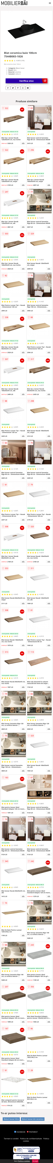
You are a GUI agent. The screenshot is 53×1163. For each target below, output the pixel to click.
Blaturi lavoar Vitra (11, 1119)
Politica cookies (24, 1161)
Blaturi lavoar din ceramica (32, 1119)
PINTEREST (32, 1132)
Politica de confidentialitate (31, 1138)
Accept (35, 1161)
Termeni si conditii (11, 1138)
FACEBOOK (19, 1132)
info (23, 143)
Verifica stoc (33, 80)
